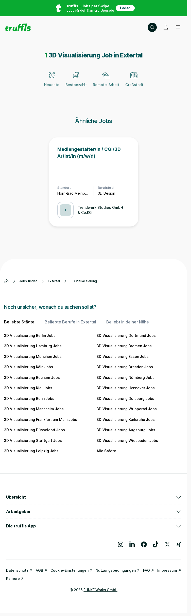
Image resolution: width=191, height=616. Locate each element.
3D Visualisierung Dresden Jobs (125, 367)
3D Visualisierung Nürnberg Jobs (125, 377)
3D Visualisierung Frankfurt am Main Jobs (40, 419)
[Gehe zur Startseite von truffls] (18, 27)
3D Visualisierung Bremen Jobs (124, 346)
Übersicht (93, 497)
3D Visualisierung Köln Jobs (28, 367)
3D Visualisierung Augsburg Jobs (126, 430)
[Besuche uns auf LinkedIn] (132, 544)
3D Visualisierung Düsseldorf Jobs (34, 430)
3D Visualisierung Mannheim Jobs (34, 409)
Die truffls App (93, 525)
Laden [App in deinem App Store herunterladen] (125, 8)
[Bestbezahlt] (76, 82)
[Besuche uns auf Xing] (179, 544)
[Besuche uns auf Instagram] (120, 544)
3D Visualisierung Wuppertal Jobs (127, 409)
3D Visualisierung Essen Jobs (123, 356)
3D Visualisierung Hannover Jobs (126, 388)
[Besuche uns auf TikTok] (155, 544)
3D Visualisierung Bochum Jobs (32, 377)
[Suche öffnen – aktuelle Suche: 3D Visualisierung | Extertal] (152, 27)
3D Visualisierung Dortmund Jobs (126, 335)
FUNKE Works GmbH (100, 590)
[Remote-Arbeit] (106, 82)
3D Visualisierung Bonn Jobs (29, 398)
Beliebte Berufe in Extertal (70, 321)
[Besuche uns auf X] (167, 544)
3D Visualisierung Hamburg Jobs (33, 346)
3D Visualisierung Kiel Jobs (28, 388)
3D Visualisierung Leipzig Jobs (31, 451)
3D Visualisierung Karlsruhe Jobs (126, 419)
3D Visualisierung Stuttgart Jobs (33, 440)
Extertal (54, 281)
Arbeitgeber (93, 511)
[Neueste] (51, 82)
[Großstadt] (134, 82)
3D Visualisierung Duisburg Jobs (125, 398)
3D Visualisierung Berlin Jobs (30, 335)
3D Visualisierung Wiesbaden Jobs (127, 440)
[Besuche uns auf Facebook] (144, 544)
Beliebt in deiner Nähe (127, 321)
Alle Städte (106, 451)
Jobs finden (28, 281)
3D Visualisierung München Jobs (33, 356)
